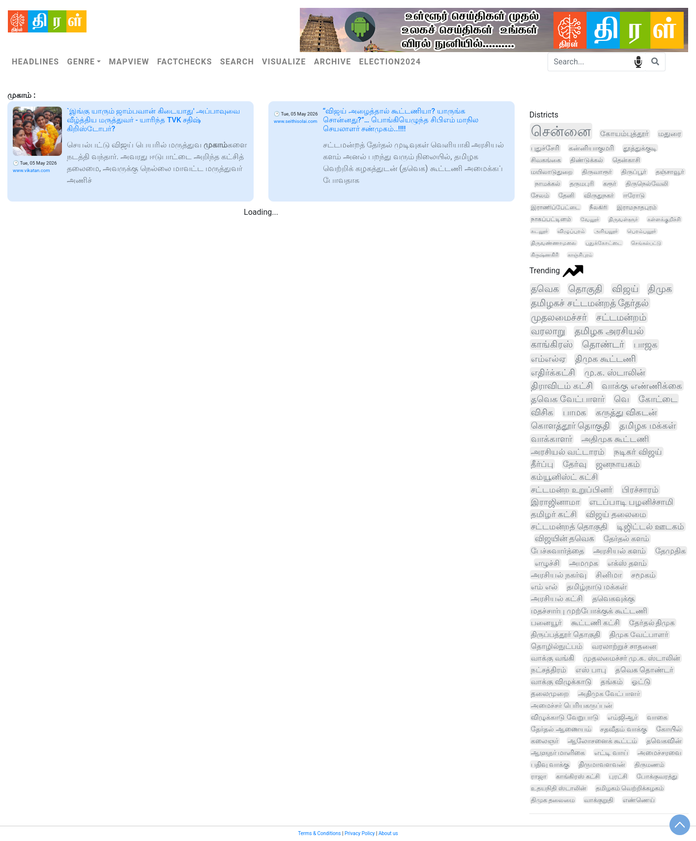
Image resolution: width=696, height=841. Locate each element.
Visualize (284, 61)
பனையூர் (546, 622)
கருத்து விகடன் (626, 412)
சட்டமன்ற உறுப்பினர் (571, 489)
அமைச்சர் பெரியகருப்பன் (571, 705)
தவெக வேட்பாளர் (568, 399)
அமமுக (583, 563)
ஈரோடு (634, 195)
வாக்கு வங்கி (552, 658)
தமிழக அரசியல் (609, 331)
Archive (332, 61)
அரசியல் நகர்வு (558, 575)
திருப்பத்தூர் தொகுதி (565, 634)
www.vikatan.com (31, 170)
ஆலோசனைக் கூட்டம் (602, 741)
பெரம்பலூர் (641, 231)
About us (388, 833)
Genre (81, 61)
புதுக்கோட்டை (603, 243)
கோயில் (669, 729)
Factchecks (184, 61)
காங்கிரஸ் (552, 344)
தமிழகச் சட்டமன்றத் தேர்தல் (590, 303)
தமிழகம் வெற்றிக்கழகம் (630, 788)
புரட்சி (618, 776)
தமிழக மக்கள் (647, 426)
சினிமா (609, 575)
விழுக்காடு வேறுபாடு (565, 717)
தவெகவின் (664, 741)
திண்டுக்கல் (586, 160)
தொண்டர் (603, 344)
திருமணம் (649, 764)
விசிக (542, 412)
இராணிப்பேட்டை (555, 207)
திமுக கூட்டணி (606, 358)
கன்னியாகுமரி (591, 148)
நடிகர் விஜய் (638, 452)
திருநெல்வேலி (647, 183)
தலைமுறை (550, 694)
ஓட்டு (641, 681)
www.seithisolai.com (295, 121)
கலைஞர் (544, 741)
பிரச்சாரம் (640, 489)
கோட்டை (657, 399)
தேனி (566, 195)
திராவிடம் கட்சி (562, 385)
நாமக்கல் (547, 183)
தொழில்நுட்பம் (556, 646)
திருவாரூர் (597, 171)
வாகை (657, 717)
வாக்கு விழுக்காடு (561, 681)
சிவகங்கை (546, 160)
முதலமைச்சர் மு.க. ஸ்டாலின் (631, 658)
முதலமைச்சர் (559, 317)
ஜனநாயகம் (618, 464)
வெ (621, 399)
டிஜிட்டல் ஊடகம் (650, 526)
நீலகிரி (598, 207)
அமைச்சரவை (659, 752)
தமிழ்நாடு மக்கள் (597, 586)
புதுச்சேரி (545, 148)
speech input (638, 61)
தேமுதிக (670, 550)
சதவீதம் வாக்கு (623, 729)
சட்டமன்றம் (621, 317)
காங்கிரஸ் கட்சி (578, 776)
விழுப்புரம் (571, 231)
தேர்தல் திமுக (652, 622)
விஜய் (625, 288)
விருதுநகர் (599, 195)
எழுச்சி (547, 563)
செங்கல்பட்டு (646, 243)
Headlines (35, 61)
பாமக (574, 412)
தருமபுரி (582, 183)
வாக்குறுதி (598, 800)
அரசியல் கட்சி (557, 598)
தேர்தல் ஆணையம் (561, 729)
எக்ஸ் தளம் (627, 563)
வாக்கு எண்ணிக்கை (642, 385)
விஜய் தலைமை (616, 514)
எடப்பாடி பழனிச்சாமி (631, 502)
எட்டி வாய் (611, 752)
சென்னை (561, 131)
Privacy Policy (360, 833)
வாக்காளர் (551, 439)
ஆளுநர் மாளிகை (558, 752)
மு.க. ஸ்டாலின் (614, 372)
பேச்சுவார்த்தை (557, 550)
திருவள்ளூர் (623, 219)
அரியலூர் (606, 231)
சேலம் (540, 195)
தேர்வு (574, 464)
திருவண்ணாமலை (553, 243)
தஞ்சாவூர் (670, 171)
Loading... (261, 212)
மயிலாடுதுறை (552, 171)
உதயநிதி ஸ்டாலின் (558, 788)
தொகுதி (585, 288)
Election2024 (390, 61)
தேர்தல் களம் (626, 538)
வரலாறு (548, 331)
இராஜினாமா (555, 502)
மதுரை (669, 134)
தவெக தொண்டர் (644, 670)
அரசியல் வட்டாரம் (568, 452)
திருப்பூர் (633, 171)
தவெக (545, 288)
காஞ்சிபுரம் (580, 255)
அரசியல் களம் (619, 550)
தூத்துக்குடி (640, 148)
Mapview (129, 61)
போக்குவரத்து (657, 776)
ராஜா (539, 776)
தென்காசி (626, 160)
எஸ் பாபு (591, 670)
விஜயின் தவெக (564, 538)
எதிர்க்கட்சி (553, 372)
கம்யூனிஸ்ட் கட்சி (564, 477)
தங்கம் (612, 681)
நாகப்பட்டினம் (551, 219)
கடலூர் (539, 231)
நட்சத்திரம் (548, 670)
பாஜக (646, 344)
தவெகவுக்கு (613, 598)
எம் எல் (544, 586)
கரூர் (609, 183)
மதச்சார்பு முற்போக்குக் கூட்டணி (589, 611)
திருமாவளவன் (602, 764)
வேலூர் (589, 219)
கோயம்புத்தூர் (624, 133)
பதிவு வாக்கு (550, 764)
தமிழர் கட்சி (554, 514)
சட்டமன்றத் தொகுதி (569, 526)
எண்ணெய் (639, 800)
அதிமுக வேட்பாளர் (609, 694)
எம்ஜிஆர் (623, 717)
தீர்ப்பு (542, 464)
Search (237, 61)
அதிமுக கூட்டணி (615, 439)
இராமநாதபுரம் (637, 207)
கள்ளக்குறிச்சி (664, 219)
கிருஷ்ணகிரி (544, 255)
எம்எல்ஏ (548, 358)
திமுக (660, 288)
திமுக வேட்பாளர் (639, 634)
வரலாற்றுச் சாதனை (624, 646)
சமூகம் (643, 575)
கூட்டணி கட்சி (595, 622)
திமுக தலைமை (553, 800)
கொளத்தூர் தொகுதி (570, 426)
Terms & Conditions (319, 833)
